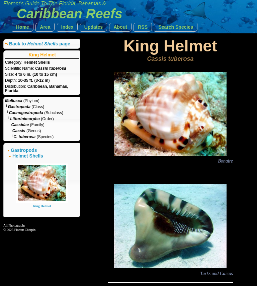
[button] (22, 27)
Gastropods (24, 150)
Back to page (39, 43)
